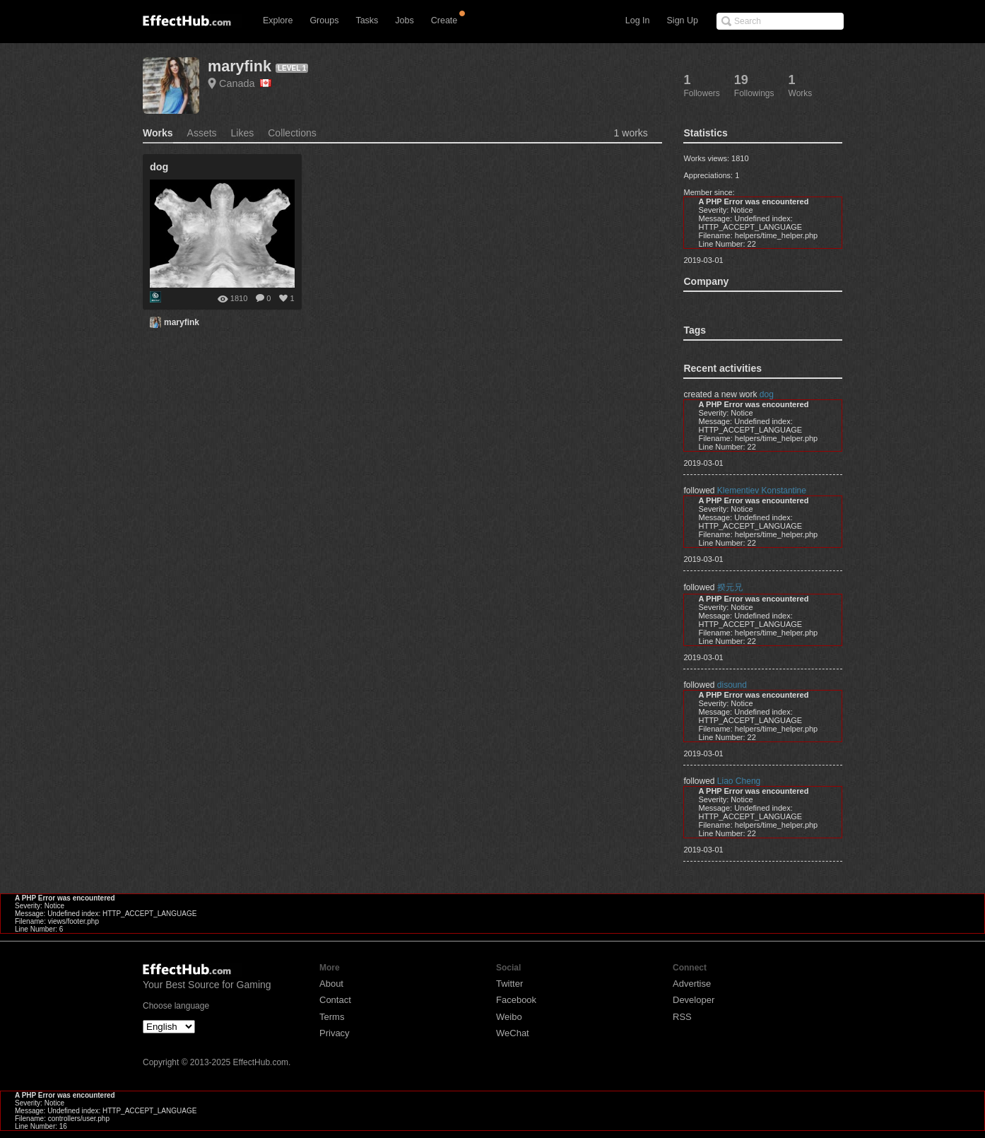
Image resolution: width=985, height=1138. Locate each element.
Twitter (509, 983)
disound (732, 685)
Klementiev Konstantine (761, 490)
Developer (693, 1000)
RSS (682, 1016)
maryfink (239, 66)
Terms (331, 1016)
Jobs (404, 20)
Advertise (692, 983)
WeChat (512, 1033)
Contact (335, 1000)
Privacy (334, 1033)
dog (767, 394)
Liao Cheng (738, 781)
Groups (323, 20)
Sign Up (682, 20)
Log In (637, 20)
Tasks (366, 20)
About (331, 983)
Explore (278, 20)
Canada (245, 83)
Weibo (509, 1016)
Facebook (516, 1000)
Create (444, 20)
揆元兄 (730, 587)
